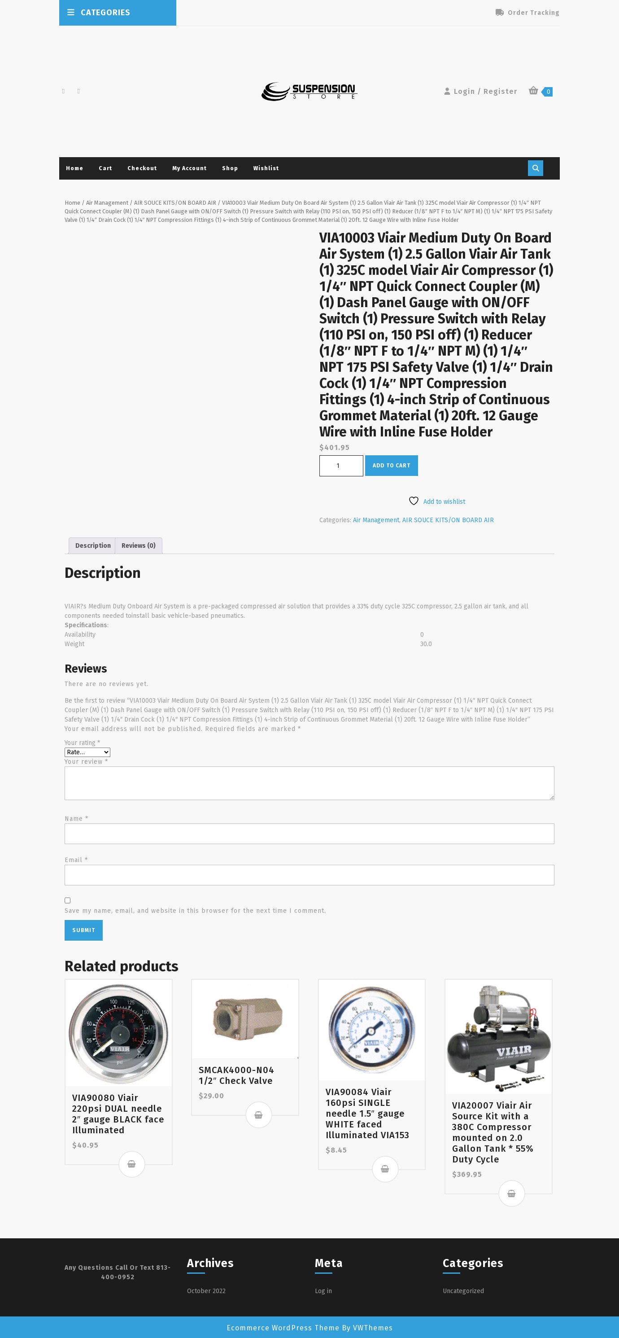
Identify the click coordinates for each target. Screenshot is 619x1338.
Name (76, 819)
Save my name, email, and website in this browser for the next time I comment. (195, 911)
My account (189, 168)
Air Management (107, 202)
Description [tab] (93, 546)
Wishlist (266, 168)
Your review (86, 762)
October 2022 (206, 1291)
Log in (323, 1291)
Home (74, 168)
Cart (105, 168)
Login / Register (480, 91)
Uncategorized (463, 1291)
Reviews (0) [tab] (139, 546)
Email (76, 860)
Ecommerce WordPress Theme (283, 1328)
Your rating (82, 743)
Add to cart (391, 465)
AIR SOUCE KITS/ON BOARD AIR (175, 202)
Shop (230, 168)
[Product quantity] (341, 465)
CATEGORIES (98, 13)
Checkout (142, 168)
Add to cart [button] (131, 1164)
